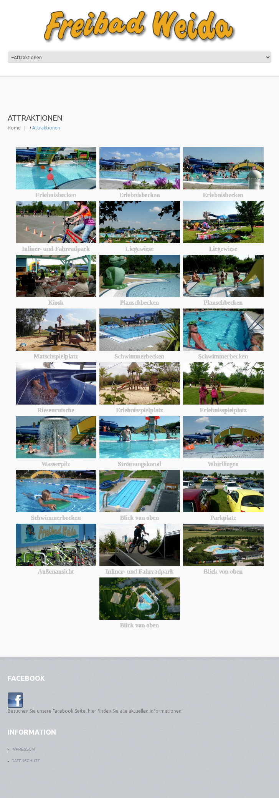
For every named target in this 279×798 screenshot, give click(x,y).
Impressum (23, 749)
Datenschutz (26, 761)
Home (14, 127)
